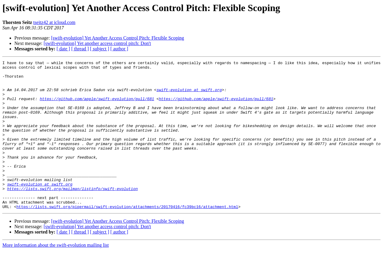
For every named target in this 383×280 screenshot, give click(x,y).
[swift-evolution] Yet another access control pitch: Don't (97, 43)
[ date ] (63, 48)
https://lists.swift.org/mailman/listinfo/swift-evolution (72, 214)
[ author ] (119, 48)
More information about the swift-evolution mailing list (55, 274)
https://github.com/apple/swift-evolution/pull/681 (97, 106)
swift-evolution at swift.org (189, 96)
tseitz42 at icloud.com (54, 22)
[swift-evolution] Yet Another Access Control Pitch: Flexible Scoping (117, 37)
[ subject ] (99, 48)
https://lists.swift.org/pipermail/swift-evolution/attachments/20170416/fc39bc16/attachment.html (127, 236)
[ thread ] (80, 48)
